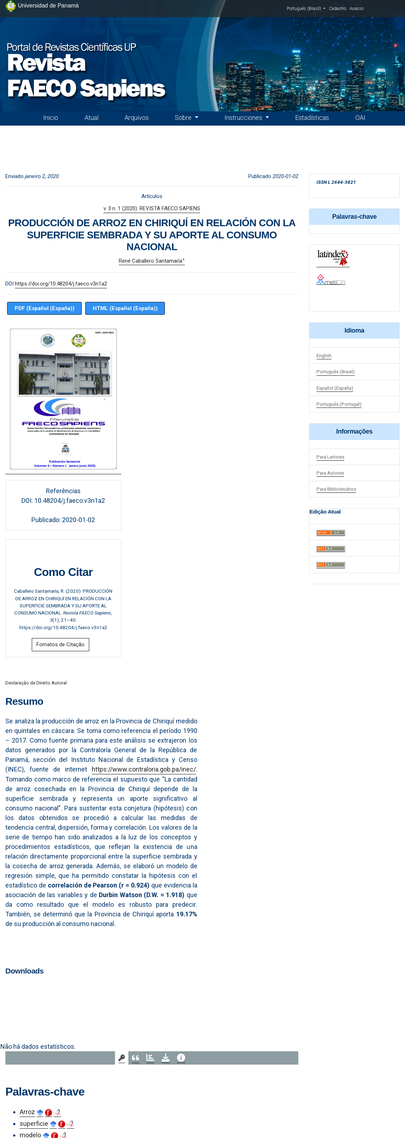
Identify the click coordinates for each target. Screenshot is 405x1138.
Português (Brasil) (306, 8)
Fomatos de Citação (60, 644)
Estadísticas (312, 117)
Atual (91, 117)
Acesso (357, 8)
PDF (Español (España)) (45, 308)
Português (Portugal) (339, 404)
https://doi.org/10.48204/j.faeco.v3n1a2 (61, 283)
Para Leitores (330, 457)
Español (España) (335, 388)
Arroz (27, 1112)
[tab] (121, 1058)
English (324, 355)
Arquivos (137, 117)
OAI (360, 117)
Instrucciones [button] (244, 117)
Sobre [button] (184, 117)
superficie (34, 1123)
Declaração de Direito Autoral (36, 683)
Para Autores (330, 473)
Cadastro (337, 8)
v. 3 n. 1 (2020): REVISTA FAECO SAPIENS (151, 208)
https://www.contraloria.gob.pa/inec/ (144, 769)
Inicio (50, 117)
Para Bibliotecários (336, 489)
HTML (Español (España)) (125, 308)
